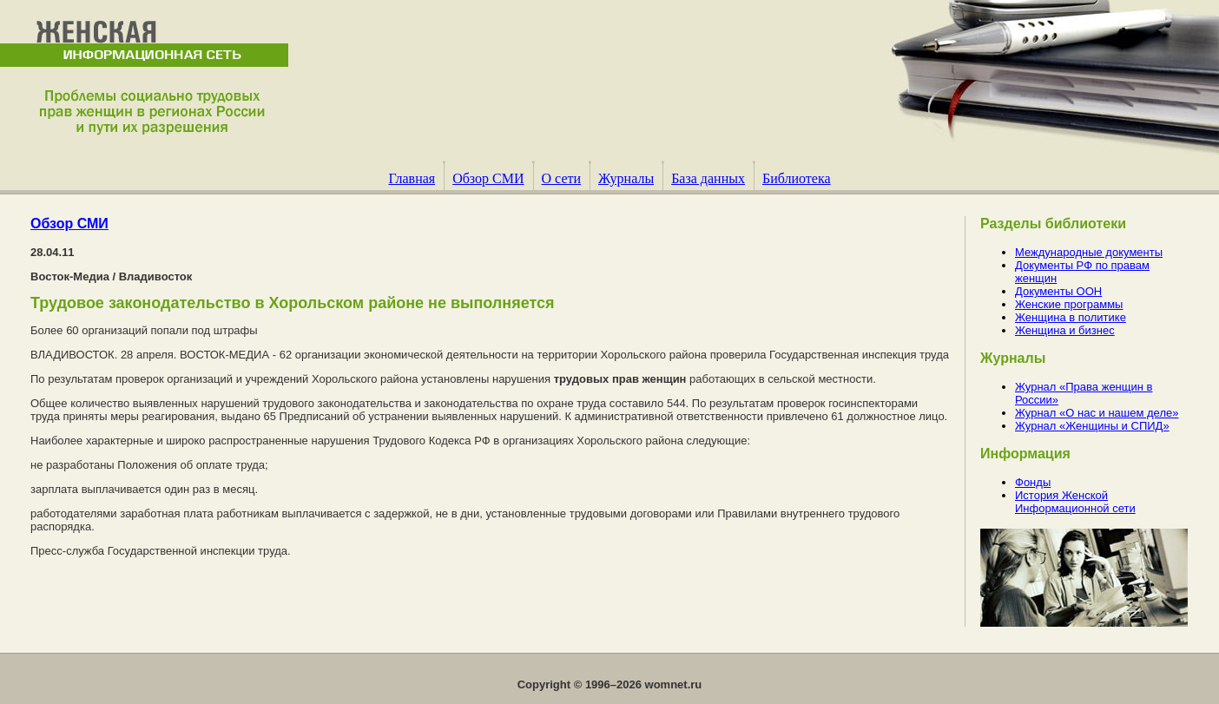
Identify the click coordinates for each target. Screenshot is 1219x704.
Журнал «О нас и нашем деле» (1096, 412)
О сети (562, 178)
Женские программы (1069, 304)
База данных (708, 178)
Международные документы (1089, 252)
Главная (411, 178)
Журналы (626, 178)
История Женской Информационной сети (1075, 502)
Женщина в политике (1070, 317)
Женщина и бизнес (1065, 330)
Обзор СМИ (488, 178)
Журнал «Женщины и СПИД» (1092, 425)
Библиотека (796, 178)
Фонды (1033, 482)
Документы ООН (1058, 291)
